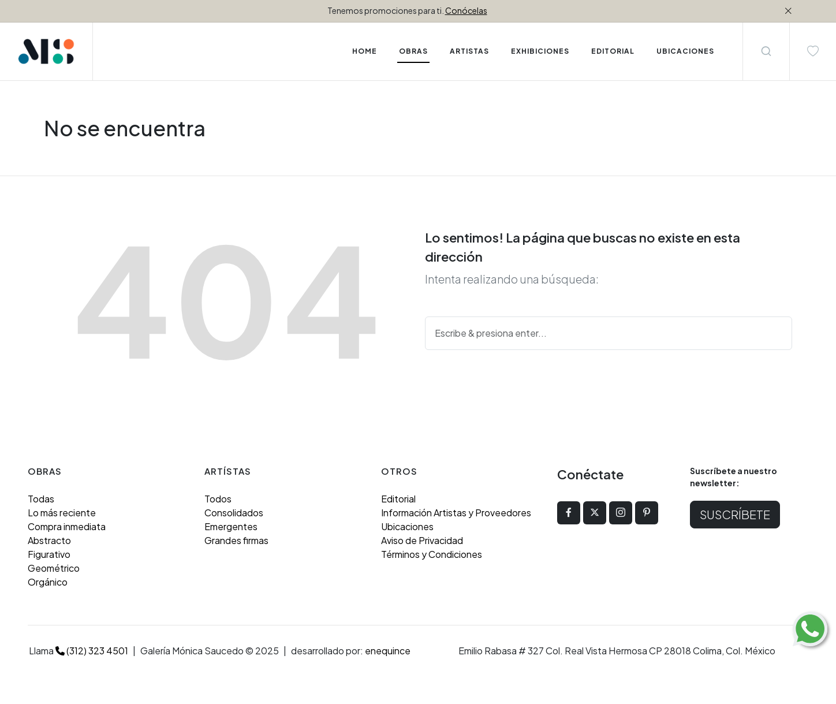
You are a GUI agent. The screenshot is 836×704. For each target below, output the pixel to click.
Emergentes (230, 526)
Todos (218, 499)
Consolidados (233, 512)
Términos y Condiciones (431, 554)
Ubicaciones (407, 526)
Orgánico (48, 582)
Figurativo (49, 554)
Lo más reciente (62, 512)
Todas (41, 499)
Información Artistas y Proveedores (456, 512)
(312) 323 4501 (91, 651)
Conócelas (466, 10)
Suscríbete (735, 514)
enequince (387, 651)
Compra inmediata (67, 526)
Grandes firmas (236, 540)
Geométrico (54, 568)
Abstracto (49, 540)
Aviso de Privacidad (422, 540)
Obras (413, 51)
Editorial (398, 499)
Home (364, 51)
